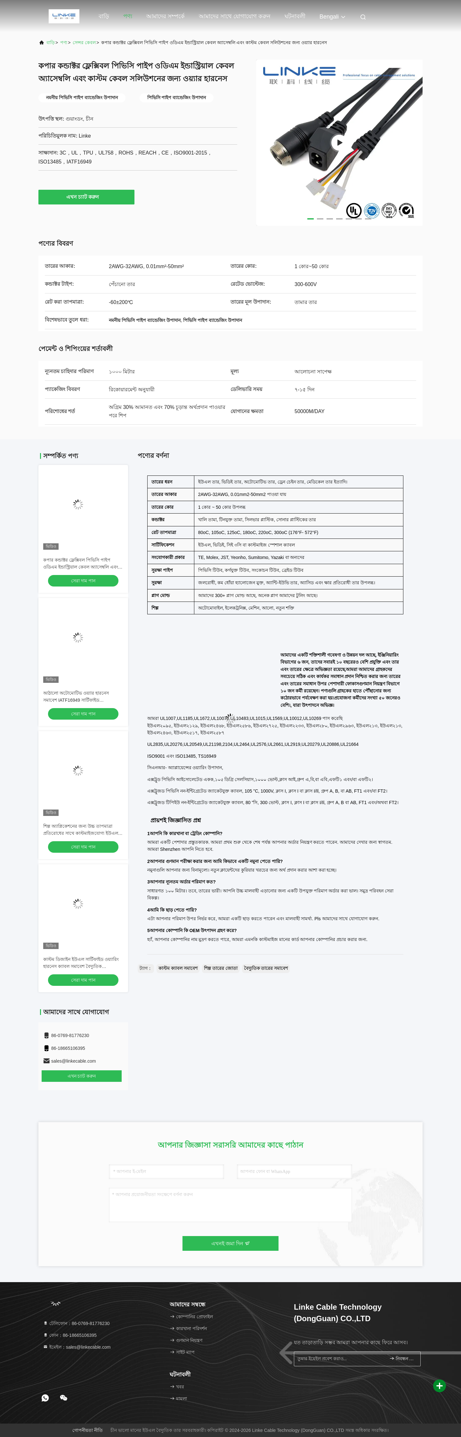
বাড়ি (104, 16)
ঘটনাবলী (295, 16)
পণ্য (127, 16)
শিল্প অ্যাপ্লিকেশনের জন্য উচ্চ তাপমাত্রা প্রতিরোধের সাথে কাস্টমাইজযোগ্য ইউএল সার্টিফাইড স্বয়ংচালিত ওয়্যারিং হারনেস (80, 833)
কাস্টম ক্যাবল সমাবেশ (178, 968)
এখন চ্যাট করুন (86, 197)
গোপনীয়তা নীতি (87, 1430)
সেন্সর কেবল (84, 42)
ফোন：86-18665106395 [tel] (70, 1335)
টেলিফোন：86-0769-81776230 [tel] (76, 1323)
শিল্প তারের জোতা (221, 968)
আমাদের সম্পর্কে (165, 16)
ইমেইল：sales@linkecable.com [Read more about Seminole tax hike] (76, 1347)
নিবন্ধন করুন (402, 1358)
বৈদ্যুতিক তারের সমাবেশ (266, 968)
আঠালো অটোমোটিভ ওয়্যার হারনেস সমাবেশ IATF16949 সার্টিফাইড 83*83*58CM (76, 700)
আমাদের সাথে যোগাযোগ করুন (235, 16)
